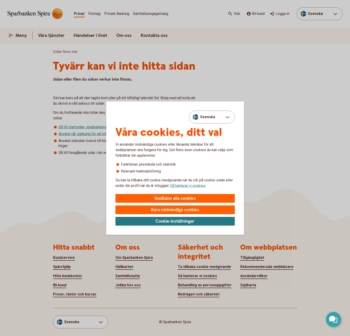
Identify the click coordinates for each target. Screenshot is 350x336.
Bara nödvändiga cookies (175, 210)
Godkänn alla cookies (175, 198)
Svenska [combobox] (207, 117)
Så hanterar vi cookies (187, 185)
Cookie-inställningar (175, 221)
